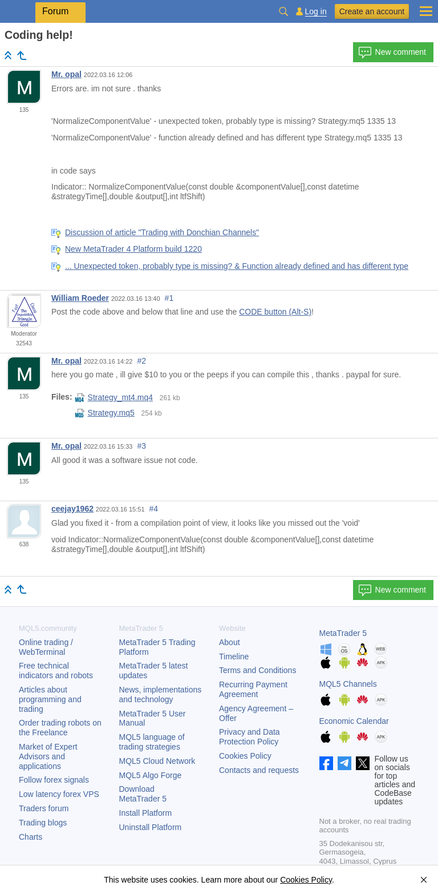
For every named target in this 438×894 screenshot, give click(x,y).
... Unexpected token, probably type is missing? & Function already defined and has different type (236, 266)
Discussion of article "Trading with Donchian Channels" (162, 232)
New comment (392, 52)
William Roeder (80, 298)
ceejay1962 (72, 508)
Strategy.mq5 (105, 412)
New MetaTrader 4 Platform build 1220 (133, 248)
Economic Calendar (354, 721)
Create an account (371, 11)
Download (143, 793)
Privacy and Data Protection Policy (249, 736)
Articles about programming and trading (50, 699)
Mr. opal (66, 74)
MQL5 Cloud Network (157, 761)
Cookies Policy (245, 755)
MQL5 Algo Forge (150, 775)
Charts (30, 836)
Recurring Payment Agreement (253, 689)
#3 (142, 445)
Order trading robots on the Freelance (60, 727)
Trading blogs (43, 822)
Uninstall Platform (150, 827)
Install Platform (145, 813)
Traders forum (43, 808)
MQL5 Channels (348, 683)
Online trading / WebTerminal (46, 647)
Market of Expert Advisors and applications (48, 756)
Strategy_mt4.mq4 (114, 397)
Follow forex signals (54, 779)
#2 (142, 360)
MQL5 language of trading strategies (152, 741)
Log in (316, 11)
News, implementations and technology (160, 694)
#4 (154, 508)
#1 (169, 298)
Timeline (234, 656)
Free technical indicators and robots (56, 670)
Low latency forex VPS (59, 794)
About (229, 642)
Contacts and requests (259, 770)
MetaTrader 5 (343, 633)
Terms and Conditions (257, 670)
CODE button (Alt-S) (275, 311)
